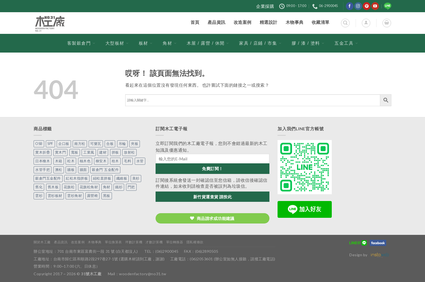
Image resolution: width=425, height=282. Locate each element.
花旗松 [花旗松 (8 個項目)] (69, 187)
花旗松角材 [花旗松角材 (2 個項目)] (89, 187)
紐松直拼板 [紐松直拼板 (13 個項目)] (102, 178)
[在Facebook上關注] (350, 6)
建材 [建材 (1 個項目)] (103, 152)
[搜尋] (345, 23)
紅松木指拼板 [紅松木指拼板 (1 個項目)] (77, 178)
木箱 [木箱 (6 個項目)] (58, 161)
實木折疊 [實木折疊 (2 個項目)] (42, 152)
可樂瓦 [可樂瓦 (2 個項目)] (95, 144)
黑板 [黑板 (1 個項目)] (106, 196)
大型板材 (117, 43)
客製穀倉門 (81, 43)
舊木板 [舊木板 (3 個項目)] (53, 187)
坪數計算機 (133, 242)
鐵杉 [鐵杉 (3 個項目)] (119, 187)
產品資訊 (60, 242)
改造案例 (78, 242)
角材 (169, 43)
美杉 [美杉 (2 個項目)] (136, 178)
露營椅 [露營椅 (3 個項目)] (92, 196)
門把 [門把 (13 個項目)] (131, 187)
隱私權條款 (195, 242)
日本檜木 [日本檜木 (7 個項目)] (42, 161)
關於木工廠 (42, 242)
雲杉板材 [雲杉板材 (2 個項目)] (55, 196)
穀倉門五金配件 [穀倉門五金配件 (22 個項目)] (48, 178)
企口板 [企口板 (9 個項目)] (63, 144)
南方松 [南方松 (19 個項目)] (79, 144)
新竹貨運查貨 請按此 (212, 196)
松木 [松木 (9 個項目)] (71, 161)
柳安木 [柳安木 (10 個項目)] (101, 161)
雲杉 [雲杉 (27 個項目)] (39, 196)
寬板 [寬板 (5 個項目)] (74, 152)
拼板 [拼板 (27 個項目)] (115, 152)
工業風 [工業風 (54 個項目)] (88, 152)
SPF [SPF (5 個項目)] (50, 144)
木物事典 (94, 242)
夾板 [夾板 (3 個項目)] (134, 144)
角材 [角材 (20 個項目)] (106, 187)
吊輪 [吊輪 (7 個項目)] (122, 144)
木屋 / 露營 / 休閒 (208, 43)
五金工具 (346, 43)
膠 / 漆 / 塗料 (308, 43)
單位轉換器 (174, 242)
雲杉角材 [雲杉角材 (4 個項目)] (74, 196)
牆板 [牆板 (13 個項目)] (71, 170)
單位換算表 (113, 242)
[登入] (366, 23)
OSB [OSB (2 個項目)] (39, 144)
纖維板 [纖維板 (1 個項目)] (121, 178)
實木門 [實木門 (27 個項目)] (60, 152)
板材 (146, 43)
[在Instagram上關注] (358, 6)
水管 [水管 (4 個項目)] (140, 161)
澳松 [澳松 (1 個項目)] (58, 170)
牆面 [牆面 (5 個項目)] (83, 170)
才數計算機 (154, 242)
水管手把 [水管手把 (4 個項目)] (42, 170)
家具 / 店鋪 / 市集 (260, 43)
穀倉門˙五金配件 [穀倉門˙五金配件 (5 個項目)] (105, 170)
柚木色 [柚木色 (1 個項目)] (85, 161)
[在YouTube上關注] (375, 6)
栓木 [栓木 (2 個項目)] (115, 161)
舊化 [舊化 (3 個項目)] (39, 187)
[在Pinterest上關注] (367, 6)
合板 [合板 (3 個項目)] (110, 144)
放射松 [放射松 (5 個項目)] (129, 152)
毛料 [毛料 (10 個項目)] (127, 161)
